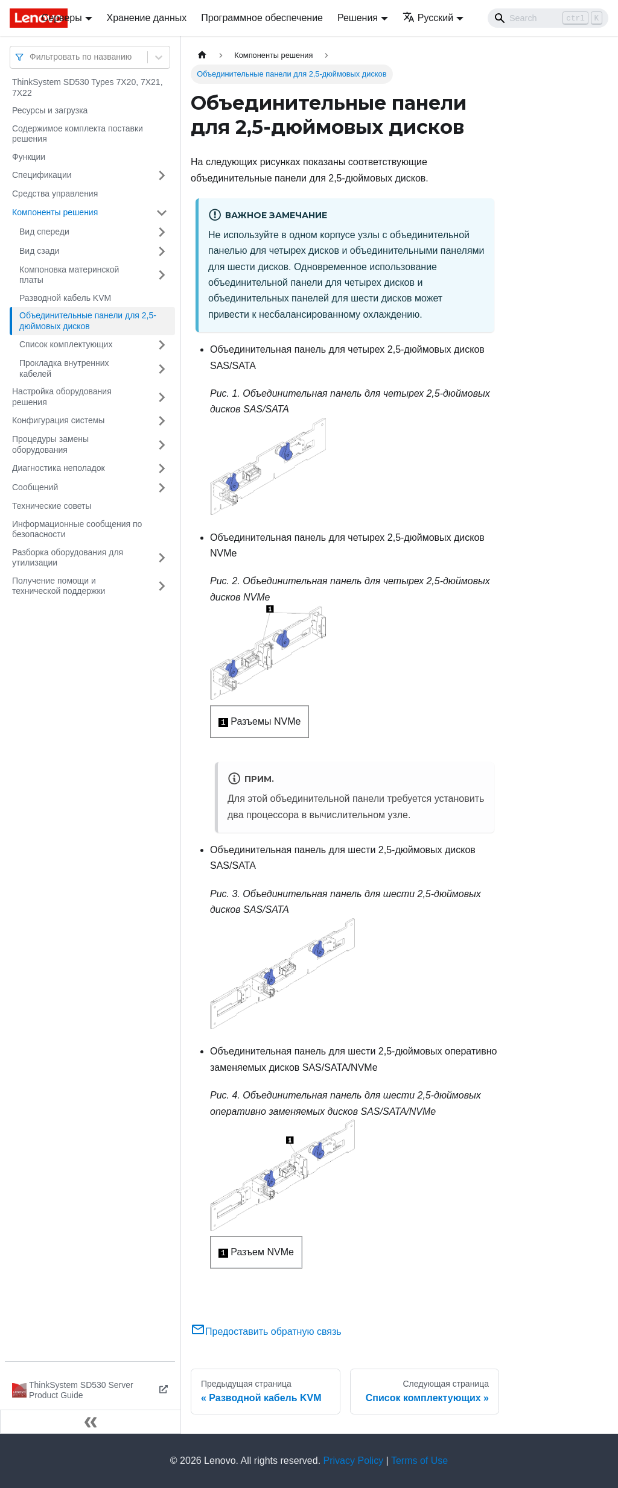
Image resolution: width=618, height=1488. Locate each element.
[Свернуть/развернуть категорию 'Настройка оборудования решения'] (161, 397)
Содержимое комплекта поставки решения (77, 134)
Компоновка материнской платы (69, 275)
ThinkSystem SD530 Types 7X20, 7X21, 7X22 (87, 87)
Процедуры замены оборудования (50, 444)
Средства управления (55, 193)
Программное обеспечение (262, 18)
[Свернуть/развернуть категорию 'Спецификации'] (161, 175)
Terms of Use (419, 1460)
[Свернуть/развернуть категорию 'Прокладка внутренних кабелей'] (161, 369)
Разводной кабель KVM (65, 298)
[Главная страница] (202, 55)
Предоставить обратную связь (266, 1331)
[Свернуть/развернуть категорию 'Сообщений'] (161, 487)
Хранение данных (147, 18)
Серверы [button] (62, 18)
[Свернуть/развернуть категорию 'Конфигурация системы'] (161, 420)
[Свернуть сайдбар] (90, 1422)
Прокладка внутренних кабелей (64, 368)
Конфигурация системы (58, 420)
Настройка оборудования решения (62, 396)
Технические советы (52, 506)
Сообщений (35, 487)
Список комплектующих (65, 344)
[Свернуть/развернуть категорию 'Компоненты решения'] (161, 212)
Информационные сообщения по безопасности (77, 529)
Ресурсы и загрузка (50, 110)
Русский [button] (428, 18)
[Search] (548, 18)
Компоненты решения (55, 212)
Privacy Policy (353, 1460)
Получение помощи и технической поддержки (58, 586)
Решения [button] (357, 18)
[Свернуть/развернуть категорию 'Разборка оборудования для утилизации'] (161, 558)
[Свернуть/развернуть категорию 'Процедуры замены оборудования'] (161, 444)
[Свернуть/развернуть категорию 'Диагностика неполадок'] (161, 468)
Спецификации (42, 175)
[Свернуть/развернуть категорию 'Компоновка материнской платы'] (161, 275)
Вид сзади (39, 251)
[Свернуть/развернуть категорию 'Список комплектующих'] (161, 345)
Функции (28, 157)
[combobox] (31, 57)
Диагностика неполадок (58, 468)
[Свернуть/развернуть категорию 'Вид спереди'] (161, 232)
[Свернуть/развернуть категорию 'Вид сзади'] (161, 251)
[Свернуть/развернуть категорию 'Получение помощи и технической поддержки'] (161, 586)
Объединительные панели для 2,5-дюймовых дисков (87, 321)
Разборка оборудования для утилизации (67, 557)
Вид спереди (44, 231)
